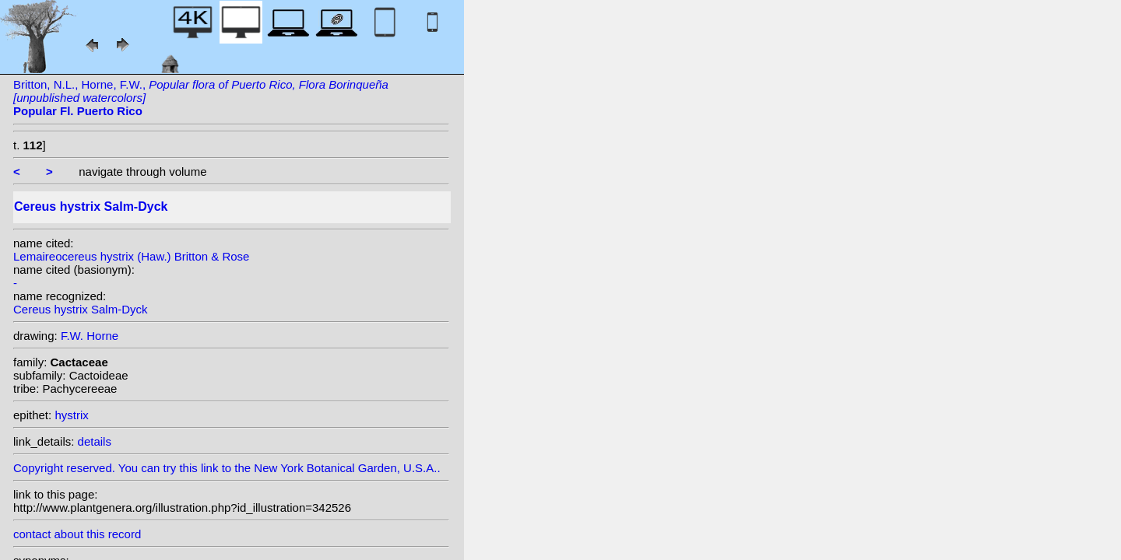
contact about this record (77, 534)
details (94, 441)
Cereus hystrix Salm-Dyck (80, 309)
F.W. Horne (89, 335)
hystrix (71, 415)
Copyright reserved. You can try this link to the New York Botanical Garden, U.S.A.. (231, 463)
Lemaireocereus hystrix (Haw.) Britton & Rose (131, 256)
